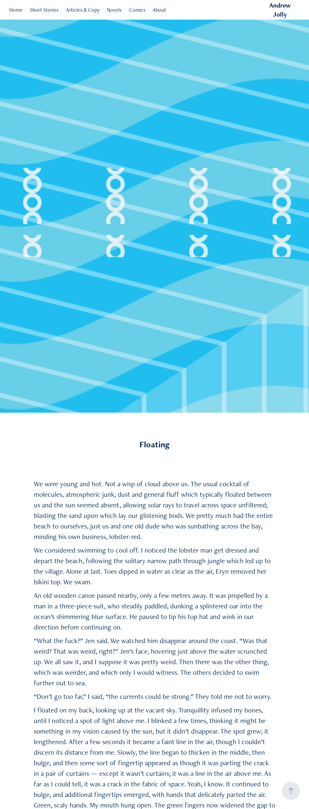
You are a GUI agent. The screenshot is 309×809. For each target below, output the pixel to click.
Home (16, 9)
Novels (114, 9)
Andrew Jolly (280, 10)
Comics (137, 9)
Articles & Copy (83, 9)
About (159, 9)
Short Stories (44, 9)
